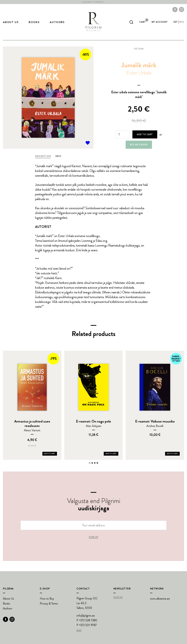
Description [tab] (43, 156)
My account (160, 22)
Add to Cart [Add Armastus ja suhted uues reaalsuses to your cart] (49, 454)
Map (79, 630)
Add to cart (145, 134)
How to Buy (47, 598)
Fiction (138, 48)
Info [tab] (58, 156)
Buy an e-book (139, 144)
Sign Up (118, 597)
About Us (10, 22)
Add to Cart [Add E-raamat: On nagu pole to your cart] (111, 454)
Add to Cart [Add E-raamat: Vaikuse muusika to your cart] (172, 454)
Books (34, 22)
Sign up (93, 537)
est (176, 22)
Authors (57, 22)
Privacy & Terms (49, 603)
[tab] (90, 463)
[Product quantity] (122, 134)
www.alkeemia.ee (160, 598)
